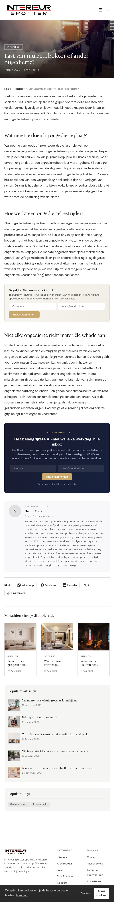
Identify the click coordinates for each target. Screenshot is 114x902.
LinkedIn (70, 585)
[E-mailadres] (81, 306)
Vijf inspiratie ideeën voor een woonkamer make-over (56, 751)
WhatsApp (25, 585)
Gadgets (62, 882)
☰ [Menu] (101, 9)
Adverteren (94, 881)
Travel (60, 870)
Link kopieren (17, 593)
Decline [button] (85, 893)
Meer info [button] (22, 895)
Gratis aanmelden (24, 314)
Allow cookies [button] (101, 893)
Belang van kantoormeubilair (41, 717)
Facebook (48, 585)
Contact (92, 857)
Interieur (20, 88)
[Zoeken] (108, 10)
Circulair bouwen (19, 804)
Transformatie (40, 804)
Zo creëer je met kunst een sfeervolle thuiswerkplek (55, 734)
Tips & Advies (65, 876)
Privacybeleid (95, 863)
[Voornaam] (32, 306)
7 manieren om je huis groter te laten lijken (49, 700)
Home (7, 88)
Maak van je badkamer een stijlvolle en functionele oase (57, 768)
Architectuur (64, 863)
